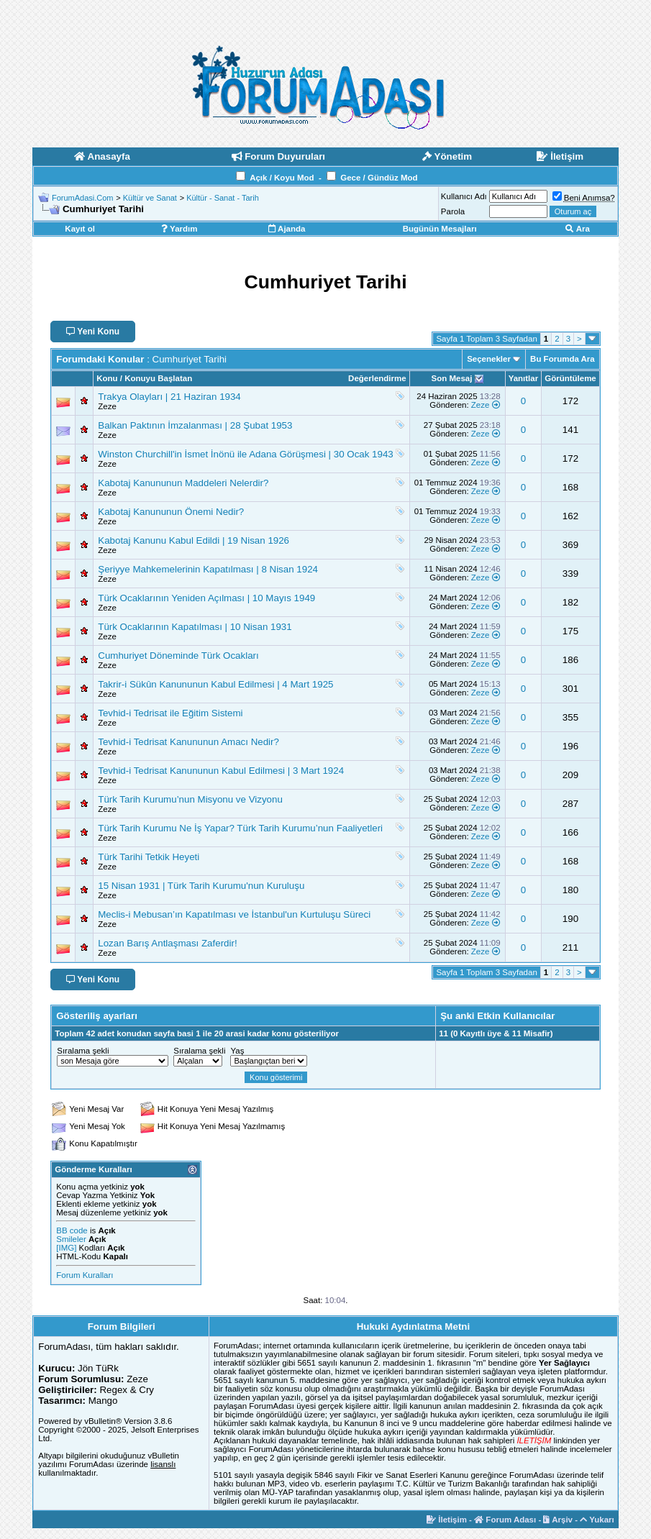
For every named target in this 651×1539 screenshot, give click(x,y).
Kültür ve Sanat (150, 197)
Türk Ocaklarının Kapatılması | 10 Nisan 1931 (194, 626)
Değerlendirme (377, 378)
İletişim (447, 1519)
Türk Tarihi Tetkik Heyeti (148, 856)
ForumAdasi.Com (83, 197)
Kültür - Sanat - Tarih (222, 197)
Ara (577, 228)
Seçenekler (489, 359)
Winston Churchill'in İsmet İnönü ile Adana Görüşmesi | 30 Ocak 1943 (245, 454)
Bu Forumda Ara (562, 359)
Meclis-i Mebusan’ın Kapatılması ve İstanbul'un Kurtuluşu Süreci (234, 914)
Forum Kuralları (84, 1275)
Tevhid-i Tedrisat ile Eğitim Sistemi (170, 713)
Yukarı (597, 1519)
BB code (71, 1230)
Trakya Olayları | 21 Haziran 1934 (169, 396)
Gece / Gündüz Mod (378, 177)
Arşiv (558, 1519)
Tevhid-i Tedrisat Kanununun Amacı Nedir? (188, 741)
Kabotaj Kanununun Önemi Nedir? (171, 511)
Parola (453, 211)
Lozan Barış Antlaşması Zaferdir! (167, 943)
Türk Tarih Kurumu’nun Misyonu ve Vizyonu (190, 799)
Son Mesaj (452, 378)
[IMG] (66, 1247)
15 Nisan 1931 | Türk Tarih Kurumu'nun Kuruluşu (201, 885)
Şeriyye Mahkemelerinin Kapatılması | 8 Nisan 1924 (208, 569)
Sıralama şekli (83, 1050)
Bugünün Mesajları (440, 228)
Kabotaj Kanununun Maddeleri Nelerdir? (183, 483)
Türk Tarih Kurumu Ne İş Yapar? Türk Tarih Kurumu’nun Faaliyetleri (240, 828)
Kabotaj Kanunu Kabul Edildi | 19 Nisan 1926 (193, 540)
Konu (106, 378)
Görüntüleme (570, 378)
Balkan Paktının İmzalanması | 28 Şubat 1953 (195, 425)
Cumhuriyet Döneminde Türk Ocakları (178, 655)
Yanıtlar (524, 378)
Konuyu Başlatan (158, 378)
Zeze (107, 406)
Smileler (71, 1239)
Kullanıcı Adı (464, 196)
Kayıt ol (80, 228)
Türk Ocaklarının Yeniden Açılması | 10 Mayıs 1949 (206, 598)
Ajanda (286, 228)
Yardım (179, 228)
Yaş (237, 1050)
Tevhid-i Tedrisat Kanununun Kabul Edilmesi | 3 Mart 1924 (221, 770)
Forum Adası (505, 1519)
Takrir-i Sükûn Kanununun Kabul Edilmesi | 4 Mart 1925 (215, 684)
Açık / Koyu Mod (282, 177)
